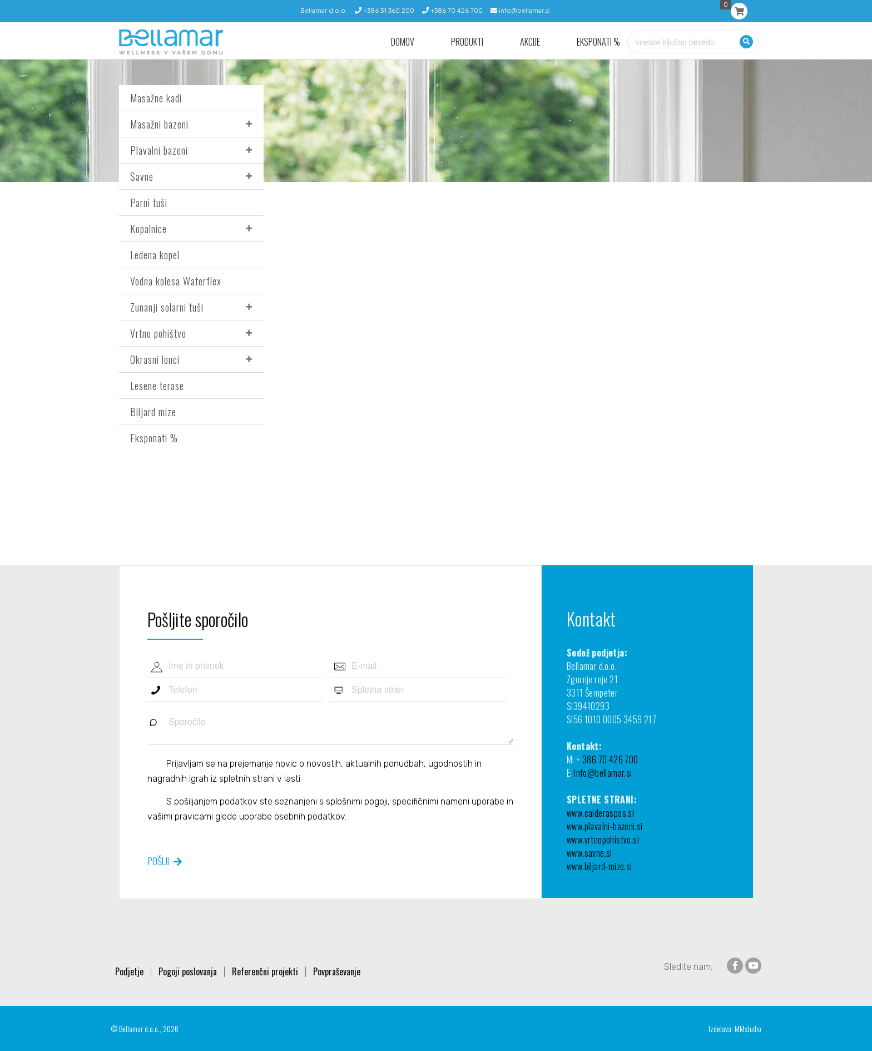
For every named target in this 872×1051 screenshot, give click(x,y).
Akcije (530, 42)
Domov (402, 42)
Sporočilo (330, 727)
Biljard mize (153, 411)
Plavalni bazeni (159, 150)
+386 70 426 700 (452, 10)
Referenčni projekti (265, 971)
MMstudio (748, 1028)
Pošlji (158, 861)
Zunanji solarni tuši (167, 307)
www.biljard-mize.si (599, 866)
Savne (141, 176)
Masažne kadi (156, 98)
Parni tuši (148, 202)
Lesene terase (157, 385)
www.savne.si (589, 853)
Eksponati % (598, 42)
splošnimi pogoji (357, 801)
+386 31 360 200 (384, 10)
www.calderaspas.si (600, 813)
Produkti (467, 42)
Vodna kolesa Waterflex (175, 281)
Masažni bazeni (159, 124)
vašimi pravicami (180, 816)
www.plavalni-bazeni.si (605, 826)
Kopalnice (148, 228)
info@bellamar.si (520, 10)
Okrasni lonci (155, 359)
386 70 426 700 (610, 759)
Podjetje (129, 971)
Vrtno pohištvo (158, 333)
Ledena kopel (155, 255)
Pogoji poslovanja (187, 971)
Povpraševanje (336, 971)
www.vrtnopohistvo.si (603, 839)
